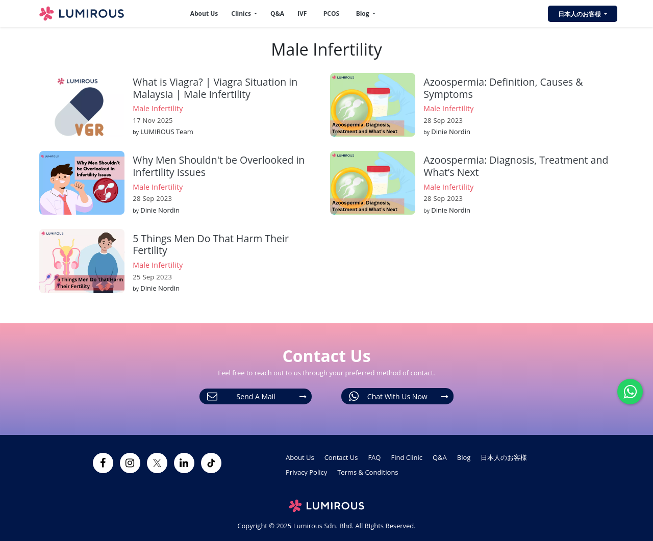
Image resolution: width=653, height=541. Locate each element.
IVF (302, 13)
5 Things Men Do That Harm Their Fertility (211, 244)
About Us (204, 13)
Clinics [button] (242, 13)
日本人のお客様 (504, 457)
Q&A (277, 13)
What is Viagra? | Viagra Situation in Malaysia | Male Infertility (215, 87)
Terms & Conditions (367, 472)
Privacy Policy (306, 472)
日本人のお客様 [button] (580, 14)
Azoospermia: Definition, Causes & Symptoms (503, 87)
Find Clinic (406, 457)
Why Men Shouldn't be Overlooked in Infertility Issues (219, 165)
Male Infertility (158, 108)
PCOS (331, 13)
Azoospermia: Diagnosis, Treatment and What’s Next (515, 165)
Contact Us (341, 457)
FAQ (374, 457)
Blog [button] (363, 13)
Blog (464, 457)
